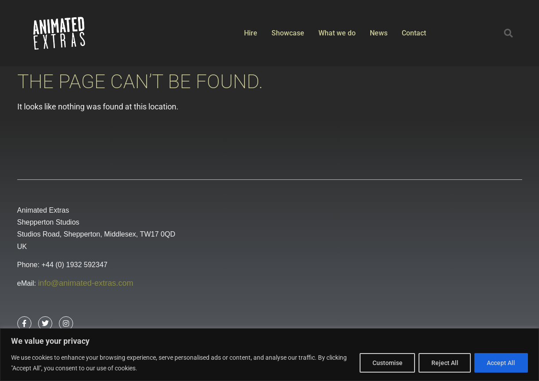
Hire (250, 33)
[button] (508, 33)
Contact (414, 33)
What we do (337, 33)
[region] (269, 354)
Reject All (444, 362)
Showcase (287, 33)
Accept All (501, 362)
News (379, 33)
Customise (386, 362)
